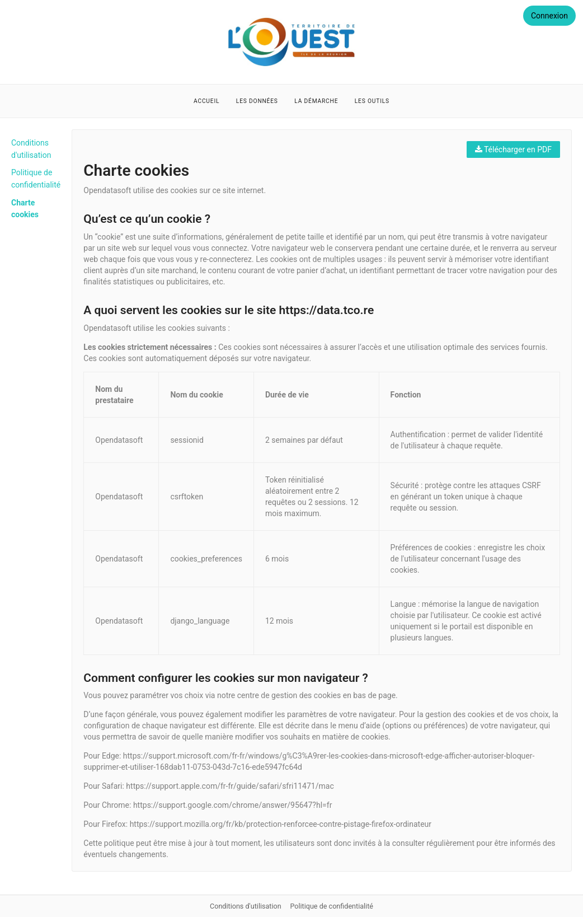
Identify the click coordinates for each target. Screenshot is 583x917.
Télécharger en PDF (513, 149)
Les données (257, 101)
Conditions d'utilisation (246, 906)
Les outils (372, 101)
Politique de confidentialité (331, 906)
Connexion (549, 15)
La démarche (316, 101)
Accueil (206, 101)
